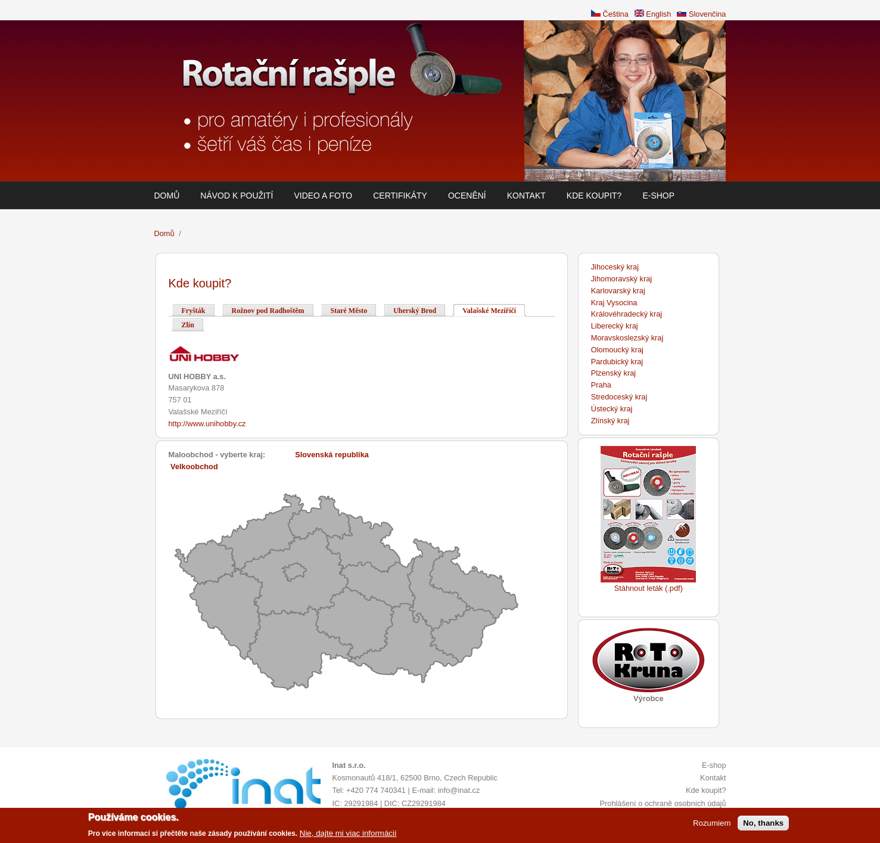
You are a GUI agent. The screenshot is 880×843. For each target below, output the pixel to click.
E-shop (658, 195)
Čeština (610, 14)
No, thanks (763, 824)
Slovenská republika (332, 454)
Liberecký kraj (614, 325)
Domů (167, 195)
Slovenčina (701, 14)
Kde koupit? (594, 195)
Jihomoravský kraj (621, 278)
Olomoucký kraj (617, 349)
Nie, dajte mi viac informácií (348, 834)
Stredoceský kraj (619, 396)
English (653, 14)
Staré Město (349, 310)
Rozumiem (712, 824)
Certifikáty (400, 195)
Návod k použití (236, 195)
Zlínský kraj (610, 420)
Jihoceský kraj (615, 266)
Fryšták (194, 310)
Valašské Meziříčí (494, 310)
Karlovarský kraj (618, 290)
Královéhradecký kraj (627, 313)
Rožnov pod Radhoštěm (268, 310)
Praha (601, 384)
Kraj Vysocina (614, 302)
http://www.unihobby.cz (207, 423)
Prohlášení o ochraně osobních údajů (662, 803)
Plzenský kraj (613, 372)
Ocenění (467, 195)
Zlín (188, 325)
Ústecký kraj (612, 408)
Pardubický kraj (617, 361)
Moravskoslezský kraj (627, 337)
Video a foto (323, 195)
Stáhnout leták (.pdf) (648, 588)
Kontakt (526, 195)
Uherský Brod (414, 310)
